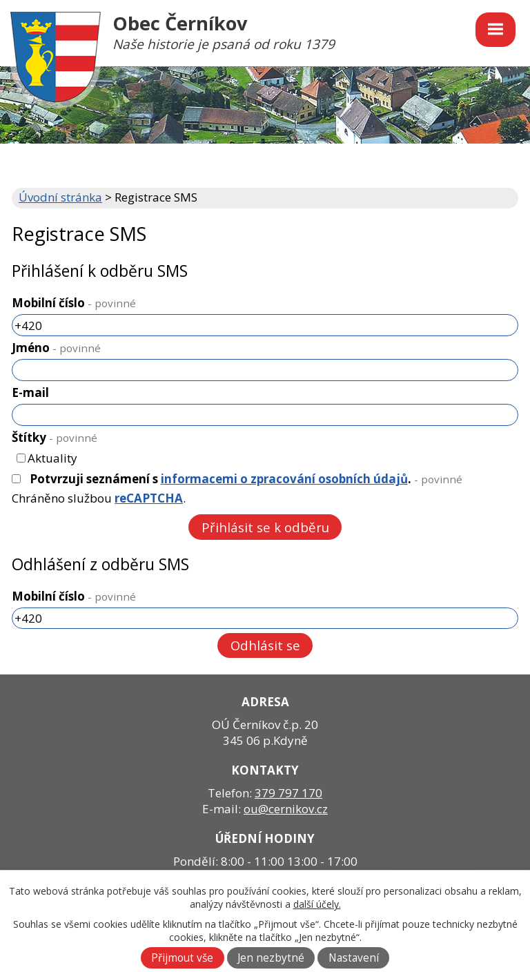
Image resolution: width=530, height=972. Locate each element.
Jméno (56, 348)
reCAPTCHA (149, 498)
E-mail (30, 392)
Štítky (54, 437)
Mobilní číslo (74, 303)
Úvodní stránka (60, 197)
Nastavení (353, 958)
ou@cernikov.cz (286, 809)
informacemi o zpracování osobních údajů (284, 479)
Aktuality (52, 458)
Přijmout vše (182, 958)
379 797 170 (288, 793)
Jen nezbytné (270, 958)
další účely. (317, 904)
